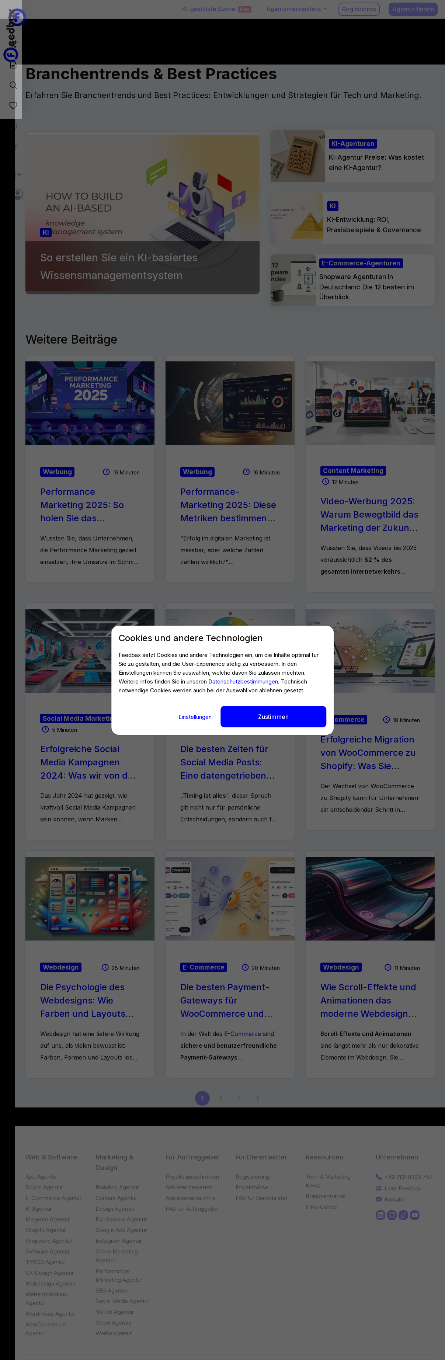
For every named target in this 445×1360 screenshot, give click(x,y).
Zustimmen (273, 715)
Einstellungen (195, 715)
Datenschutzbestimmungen (243, 683)
